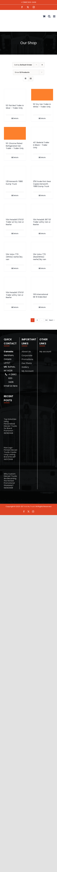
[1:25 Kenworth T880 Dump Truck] (15, 172)
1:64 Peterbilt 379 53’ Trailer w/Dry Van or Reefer (15, 295)
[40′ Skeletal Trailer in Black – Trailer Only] (42, 133)
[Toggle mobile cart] (44, 16)
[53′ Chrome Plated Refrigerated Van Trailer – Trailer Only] (15, 133)
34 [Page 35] (46, 320)
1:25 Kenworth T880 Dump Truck (14, 182)
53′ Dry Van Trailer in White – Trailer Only (42, 105)
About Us (26, 351)
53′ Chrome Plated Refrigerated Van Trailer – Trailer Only (15, 146)
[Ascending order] (42, 64)
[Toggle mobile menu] (54, 16)
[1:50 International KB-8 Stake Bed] (42, 284)
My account (45, 351)
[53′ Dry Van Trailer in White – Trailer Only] (42, 94)
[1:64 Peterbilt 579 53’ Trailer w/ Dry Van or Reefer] (15, 210)
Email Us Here (10, 385)
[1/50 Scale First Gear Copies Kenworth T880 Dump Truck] (42, 172)
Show (22, 72)
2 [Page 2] (37, 320)
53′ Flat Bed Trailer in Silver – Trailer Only (15, 106)
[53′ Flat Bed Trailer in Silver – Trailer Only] (15, 95)
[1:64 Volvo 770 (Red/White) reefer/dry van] (42, 246)
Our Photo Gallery (27, 365)
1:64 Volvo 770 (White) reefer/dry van (14, 257)
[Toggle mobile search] (49, 16)
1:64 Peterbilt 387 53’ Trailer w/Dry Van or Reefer (42, 222)
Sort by (23, 65)
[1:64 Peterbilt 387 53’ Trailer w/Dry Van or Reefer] (42, 210)
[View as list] (30, 78)
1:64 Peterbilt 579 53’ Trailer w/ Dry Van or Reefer (15, 222)
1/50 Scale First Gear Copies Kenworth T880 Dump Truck (42, 184)
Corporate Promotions (27, 357)
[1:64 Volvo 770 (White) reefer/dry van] (15, 246)
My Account (28, 371)
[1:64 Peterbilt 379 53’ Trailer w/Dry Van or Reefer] (15, 283)
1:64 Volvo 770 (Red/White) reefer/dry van (39, 257)
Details (15, 118)
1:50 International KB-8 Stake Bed (40, 295)
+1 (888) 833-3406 (28, 2)
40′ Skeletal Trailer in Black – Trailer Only (41, 145)
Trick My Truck (29, 506)
